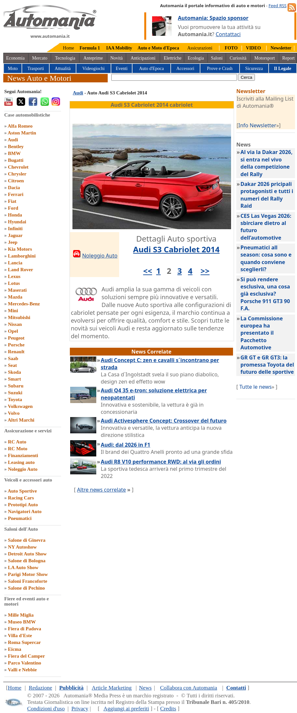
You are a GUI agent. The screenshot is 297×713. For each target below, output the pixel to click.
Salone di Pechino (26, 588)
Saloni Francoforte (27, 581)
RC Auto (17, 441)
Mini (13, 310)
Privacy (79, 709)
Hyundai (17, 221)
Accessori (185, 68)
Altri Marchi (21, 420)
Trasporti (35, 68)
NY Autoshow (22, 547)
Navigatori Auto (24, 511)
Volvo (14, 413)
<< (147, 270)
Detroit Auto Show (27, 553)
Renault (16, 351)
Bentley (15, 146)
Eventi (122, 68)
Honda (15, 214)
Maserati (17, 290)
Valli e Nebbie (22, 669)
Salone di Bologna (26, 560)
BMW (14, 153)
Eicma (14, 649)
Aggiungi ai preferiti (126, 709)
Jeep (12, 242)
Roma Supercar (24, 642)
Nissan (15, 324)
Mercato (39, 58)
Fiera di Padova (24, 628)
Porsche (16, 344)
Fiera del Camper (26, 656)
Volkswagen (20, 406)
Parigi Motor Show (28, 574)
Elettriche (172, 58)
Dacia (14, 187)
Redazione (40, 688)
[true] (174, 77)
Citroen (16, 180)
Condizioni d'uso (46, 709)
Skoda (14, 372)
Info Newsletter (257, 125)
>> (205, 270)
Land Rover (20, 269)
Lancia (15, 262)
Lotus (14, 283)
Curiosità (238, 58)
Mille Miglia (21, 615)
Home (68, 48)
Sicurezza (254, 68)
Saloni (217, 58)
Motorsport (264, 58)
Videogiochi (93, 68)
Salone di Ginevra (26, 540)
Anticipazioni (143, 58)
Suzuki (15, 392)
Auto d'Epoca (151, 68)
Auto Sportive (22, 491)
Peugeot (16, 338)
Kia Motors (20, 249)
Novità (116, 58)
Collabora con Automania (188, 688)
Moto (13, 68)
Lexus (14, 276)
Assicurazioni (199, 48)
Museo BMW (22, 621)
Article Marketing (112, 688)
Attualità (63, 68)
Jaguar (15, 235)
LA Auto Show (23, 567)
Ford (13, 208)
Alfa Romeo (20, 126)
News (145, 688)
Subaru (15, 385)
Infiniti (15, 228)
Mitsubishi (19, 317)
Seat (12, 365)
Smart (14, 379)
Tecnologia (65, 58)
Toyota (15, 399)
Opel (13, 331)
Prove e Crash (220, 68)
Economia (15, 58)
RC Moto (17, 448)
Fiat (12, 201)
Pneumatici (20, 518)
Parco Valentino (24, 662)
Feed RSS (278, 5)
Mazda (15, 297)
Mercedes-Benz (24, 303)
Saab (13, 358)
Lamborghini (22, 256)
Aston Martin (22, 132)
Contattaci (228, 34)
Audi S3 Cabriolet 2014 (176, 249)
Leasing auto (21, 462)
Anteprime (93, 58)
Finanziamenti (23, 455)
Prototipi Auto (23, 504)
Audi (13, 139)
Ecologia (196, 58)
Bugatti (15, 160)
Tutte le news (255, 386)
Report (288, 58)
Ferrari (15, 194)
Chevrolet (18, 167)
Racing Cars (21, 497)
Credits (168, 709)
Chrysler (17, 173)
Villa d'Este (20, 635)
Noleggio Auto (22, 469)
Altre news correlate (101, 489)
